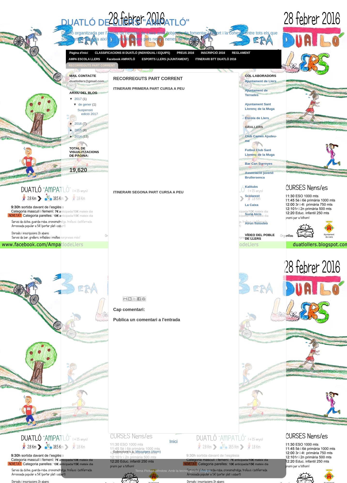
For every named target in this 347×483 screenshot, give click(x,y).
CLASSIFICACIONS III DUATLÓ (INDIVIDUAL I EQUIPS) (132, 53)
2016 (78, 123)
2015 (78, 130)
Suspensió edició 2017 (87, 112)
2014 (78, 136)
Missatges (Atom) (148, 451)
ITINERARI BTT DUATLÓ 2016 (215, 59)
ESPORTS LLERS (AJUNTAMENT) (165, 59)
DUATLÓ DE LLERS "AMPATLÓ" (125, 22)
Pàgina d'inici (78, 53)
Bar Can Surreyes (258, 163)
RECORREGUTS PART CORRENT (92, 65)
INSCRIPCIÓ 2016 (213, 53)
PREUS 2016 (185, 53)
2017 (78, 99)
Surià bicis (253, 214)
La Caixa (252, 205)
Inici (174, 441)
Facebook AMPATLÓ (121, 59)
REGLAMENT (241, 53)
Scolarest (252, 196)
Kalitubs (251, 186)
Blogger (205, 471)
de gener (85, 104)
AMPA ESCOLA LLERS (84, 59)
